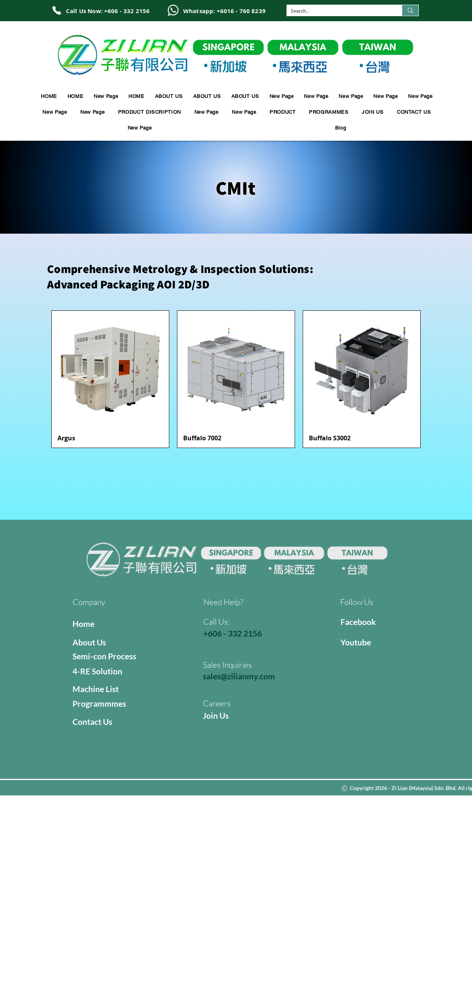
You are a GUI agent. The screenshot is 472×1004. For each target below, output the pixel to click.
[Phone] (56, 10)
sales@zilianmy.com (239, 676)
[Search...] (338, 11)
